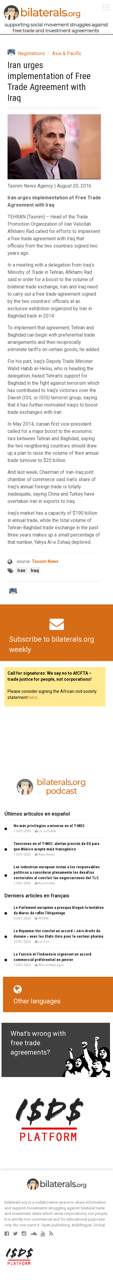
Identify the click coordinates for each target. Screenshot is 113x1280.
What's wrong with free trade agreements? (38, 1043)
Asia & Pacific (66, 53)
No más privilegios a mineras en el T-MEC (49, 825)
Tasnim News (45, 561)
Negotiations (31, 53)
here (33, 697)
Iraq (35, 570)
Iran (21, 570)
